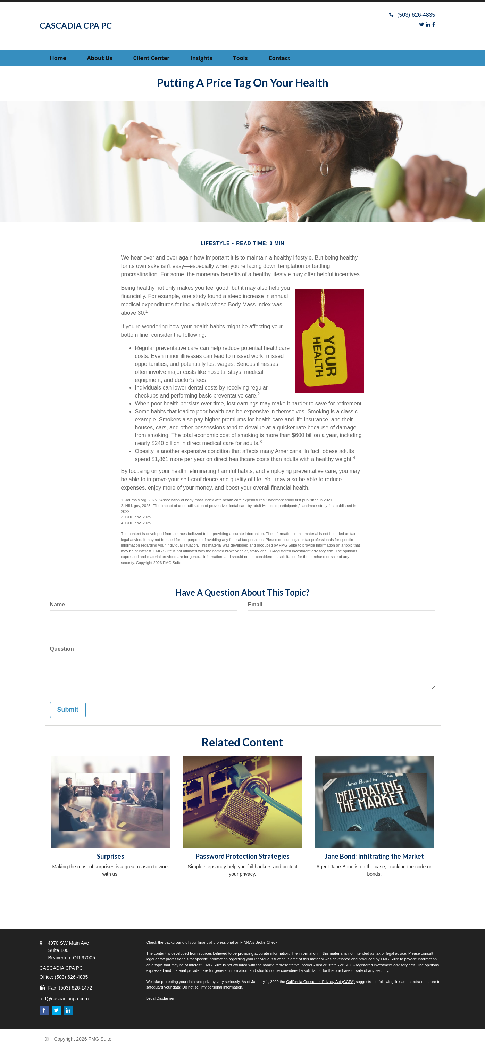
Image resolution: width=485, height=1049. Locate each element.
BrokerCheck (267, 942)
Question (62, 649)
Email (255, 604)
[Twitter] (421, 24)
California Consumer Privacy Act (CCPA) (320, 982)
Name (57, 604)
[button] (100, 58)
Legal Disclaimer (160, 998)
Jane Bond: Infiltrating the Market (374, 856)
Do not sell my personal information (212, 987)
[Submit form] (68, 710)
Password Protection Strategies (243, 856)
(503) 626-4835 (412, 15)
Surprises (110, 856)
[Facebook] (433, 24)
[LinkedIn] (428, 24)
